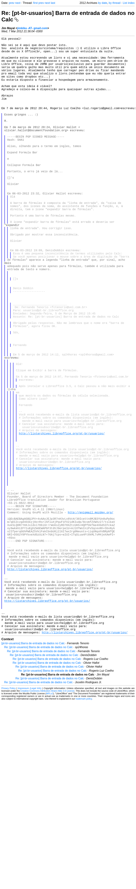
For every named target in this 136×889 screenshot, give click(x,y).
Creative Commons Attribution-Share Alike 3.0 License (48, 823)
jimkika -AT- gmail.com (32, 28)
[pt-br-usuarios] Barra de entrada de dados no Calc (33, 775)
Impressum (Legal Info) (29, 821)
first (35, 2)
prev (11, 2)
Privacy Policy (8, 821)
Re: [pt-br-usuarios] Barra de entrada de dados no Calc (38, 779)
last (53, 2)
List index (129, 2)
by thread (114, 2)
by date (102, 2)
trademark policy (84, 831)
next (17, 2)
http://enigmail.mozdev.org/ (90, 618)
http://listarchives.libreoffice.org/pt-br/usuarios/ (62, 522)
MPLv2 (49, 826)
